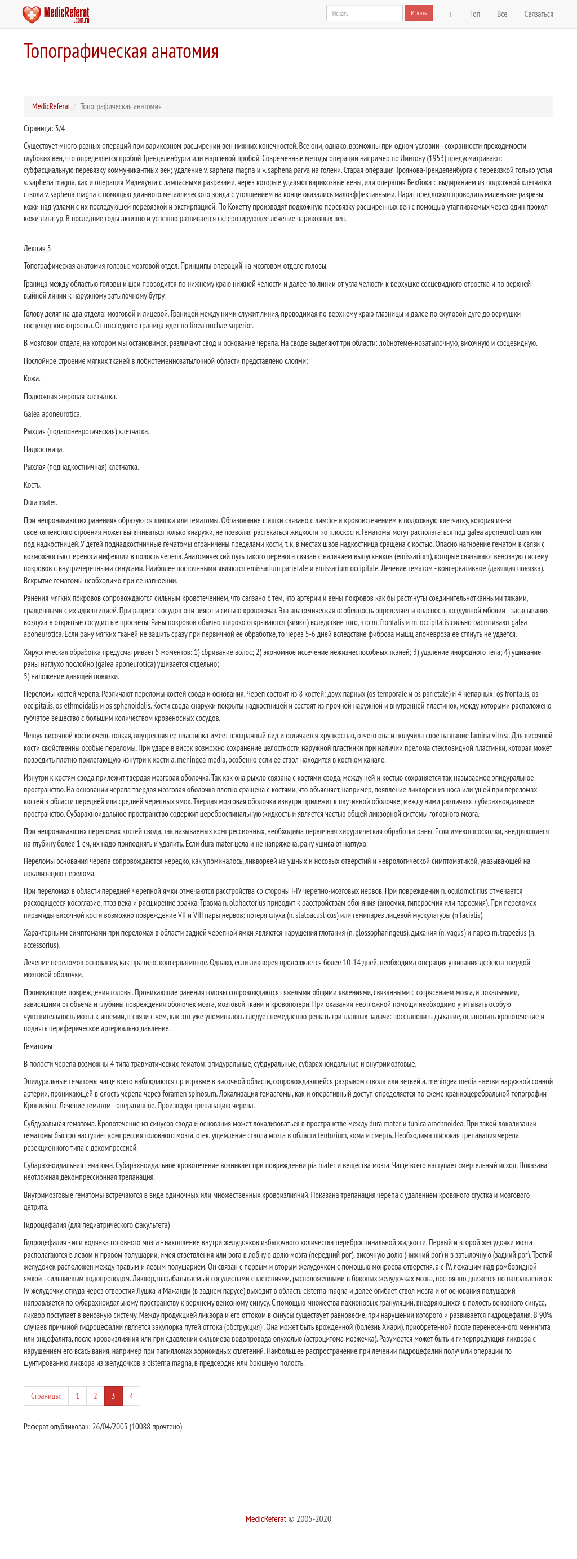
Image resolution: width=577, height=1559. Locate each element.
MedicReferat (51, 106)
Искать (419, 12)
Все (502, 13)
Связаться (539, 13)
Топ (475, 13)
